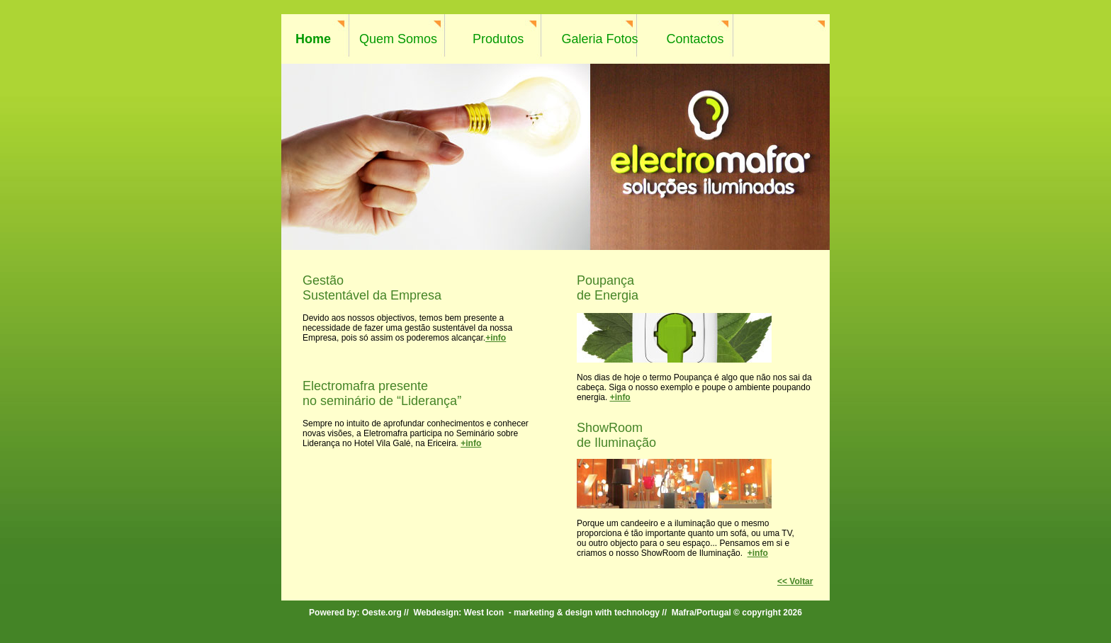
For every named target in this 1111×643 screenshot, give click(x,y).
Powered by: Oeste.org (355, 613)
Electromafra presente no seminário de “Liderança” (382, 393)
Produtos (498, 39)
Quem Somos (398, 39)
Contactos (695, 39)
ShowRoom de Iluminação (616, 435)
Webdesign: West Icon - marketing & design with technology (536, 613)
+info (495, 338)
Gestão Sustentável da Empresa (372, 287)
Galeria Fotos (599, 39)
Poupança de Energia (607, 287)
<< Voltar (795, 581)
